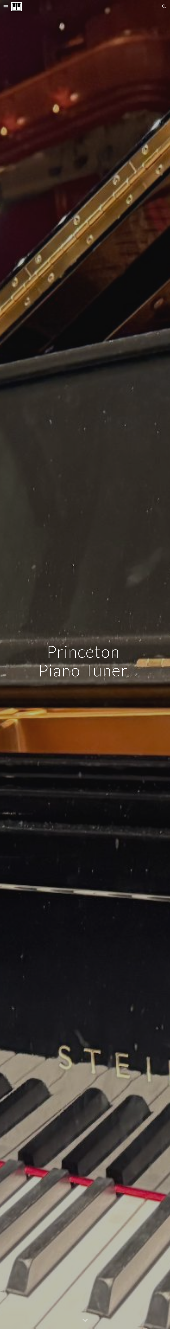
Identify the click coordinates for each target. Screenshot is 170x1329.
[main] (85, 664)
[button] (5, 6)
